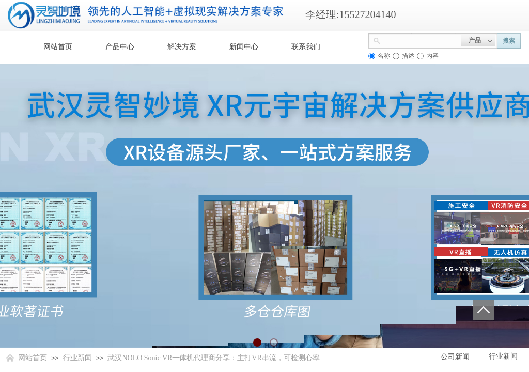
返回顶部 (483, 310)
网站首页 (57, 47)
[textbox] (421, 40)
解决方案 (181, 47)
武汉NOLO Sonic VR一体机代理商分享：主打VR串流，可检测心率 (213, 358)
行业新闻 (77, 358)
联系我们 (305, 47)
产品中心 (119, 47)
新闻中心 (243, 47)
